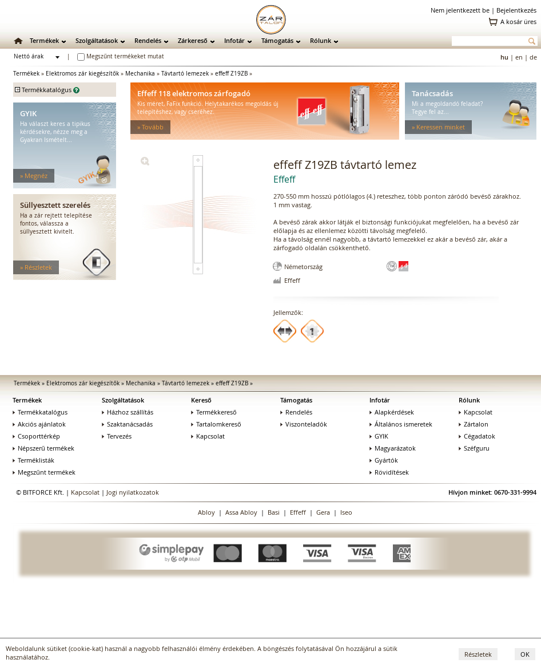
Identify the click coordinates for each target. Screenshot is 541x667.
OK (525, 654)
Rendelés (147, 40)
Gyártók (383, 460)
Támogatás (277, 40)
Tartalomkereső (216, 424)
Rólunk (320, 40)
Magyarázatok (392, 448)
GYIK (378, 436)
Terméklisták (33, 460)
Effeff (298, 512)
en (519, 57)
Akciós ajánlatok (39, 424)
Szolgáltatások (96, 40)
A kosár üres (518, 21)
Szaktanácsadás (127, 424)
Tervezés (117, 436)
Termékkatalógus (40, 412)
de (533, 57)
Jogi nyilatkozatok (132, 492)
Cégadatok (477, 436)
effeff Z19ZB (231, 73)
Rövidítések (389, 472)
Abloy (206, 512)
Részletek (478, 654)
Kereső (201, 400)
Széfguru (474, 448)
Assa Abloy (241, 512)
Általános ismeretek (400, 424)
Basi (274, 512)
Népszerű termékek (43, 448)
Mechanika (140, 73)
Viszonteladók (303, 424)
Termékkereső (214, 412)
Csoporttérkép (36, 436)
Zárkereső (193, 40)
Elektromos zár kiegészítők (82, 73)
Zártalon (473, 424)
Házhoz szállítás (127, 412)
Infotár (234, 40)
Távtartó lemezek (185, 73)
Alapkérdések (391, 412)
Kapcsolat (208, 436)
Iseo (346, 512)
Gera (323, 512)
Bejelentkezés (516, 10)
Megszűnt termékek (44, 472)
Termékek (44, 40)
